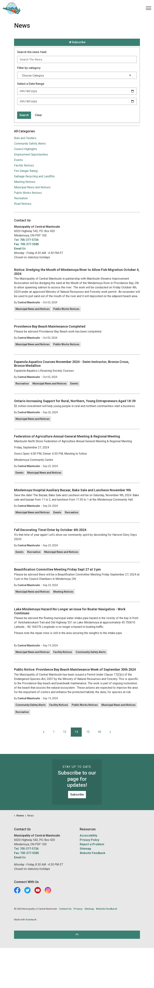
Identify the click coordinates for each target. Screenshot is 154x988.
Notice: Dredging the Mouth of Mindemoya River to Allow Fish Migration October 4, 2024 (76, 272)
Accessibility (88, 835)
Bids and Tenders (25, 138)
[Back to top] (77, 935)
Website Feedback (92, 853)
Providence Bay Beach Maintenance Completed (49, 326)
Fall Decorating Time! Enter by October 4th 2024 (50, 530)
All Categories (24, 131)
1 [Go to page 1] (54, 732)
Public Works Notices (66, 309)
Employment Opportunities (31, 154)
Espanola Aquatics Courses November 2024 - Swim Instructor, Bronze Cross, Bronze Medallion (71, 364)
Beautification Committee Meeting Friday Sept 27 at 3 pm (57, 569)
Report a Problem (92, 844)
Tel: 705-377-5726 (26, 240)
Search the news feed (31, 52)
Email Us (20, 248)
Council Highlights (25, 149)
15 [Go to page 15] (88, 732)
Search (24, 115)
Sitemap (85, 848)
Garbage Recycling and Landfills (34, 176)
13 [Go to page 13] (64, 732)
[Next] (110, 732)
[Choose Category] (77, 75)
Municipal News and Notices (33, 309)
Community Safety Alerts (91, 652)
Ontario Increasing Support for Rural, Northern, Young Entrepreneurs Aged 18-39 (75, 401)
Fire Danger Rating (26, 171)
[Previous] (43, 732)
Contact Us (65, 908)
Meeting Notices (63, 591)
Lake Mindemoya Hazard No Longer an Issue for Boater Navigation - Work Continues (70, 611)
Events (74, 383)
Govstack (31, 919)
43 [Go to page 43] (99, 732)
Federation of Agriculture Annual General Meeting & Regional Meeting (67, 436)
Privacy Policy (89, 840)
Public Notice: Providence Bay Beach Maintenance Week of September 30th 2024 (75, 669)
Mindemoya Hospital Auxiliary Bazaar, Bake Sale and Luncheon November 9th (72, 490)
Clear (38, 115)
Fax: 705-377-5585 (26, 244)
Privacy (78, 908)
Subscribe (77, 42)
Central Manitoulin (29, 302)
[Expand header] (148, 8)
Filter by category (29, 68)
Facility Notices (62, 652)
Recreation (22, 383)
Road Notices (22, 203)
